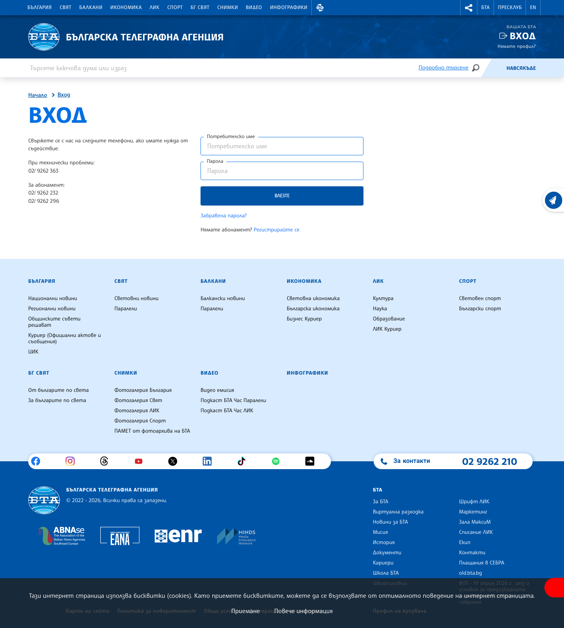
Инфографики (288, 7)
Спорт (175, 7)
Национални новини (52, 298)
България (39, 7)
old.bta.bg (470, 573)
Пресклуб (510, 7)
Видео (254, 7)
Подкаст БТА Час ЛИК (227, 411)
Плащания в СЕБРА (481, 563)
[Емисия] (493, 68)
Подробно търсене (443, 67)
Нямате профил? (516, 46)
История (384, 542)
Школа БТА (386, 573)
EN (533, 7)
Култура (383, 298)
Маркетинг (473, 512)
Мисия (380, 532)
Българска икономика (313, 309)
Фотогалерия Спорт (140, 421)
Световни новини (136, 298)
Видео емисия (217, 390)
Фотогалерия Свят (138, 400)
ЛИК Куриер (387, 329)
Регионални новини (52, 309)
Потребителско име (231, 136)
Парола (215, 161)
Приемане (245, 611)
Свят (65, 7)
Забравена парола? (224, 216)
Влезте (282, 195)
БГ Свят (200, 7)
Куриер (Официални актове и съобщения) (64, 338)
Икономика (126, 7)
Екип (464, 542)
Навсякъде (521, 68)
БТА (485, 7)
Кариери (383, 563)
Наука (380, 309)
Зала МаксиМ (475, 522)
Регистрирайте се (277, 230)
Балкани (90, 7)
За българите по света (57, 400)
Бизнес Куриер (304, 319)
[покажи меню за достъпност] (554, 587)
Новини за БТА (390, 522)
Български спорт (480, 309)
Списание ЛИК (476, 532)
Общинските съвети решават (54, 322)
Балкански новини (223, 298)
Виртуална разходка (398, 512)
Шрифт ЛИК (474, 502)
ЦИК (33, 352)
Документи (387, 553)
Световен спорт (480, 298)
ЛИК (154, 7)
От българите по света (58, 390)
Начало (37, 95)
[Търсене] (475, 67)
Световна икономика (313, 298)
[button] (320, 7)
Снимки (227, 7)
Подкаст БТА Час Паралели (233, 400)
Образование (389, 319)
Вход (523, 36)
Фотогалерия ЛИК (136, 411)
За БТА (380, 502)
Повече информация (303, 611)
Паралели (125, 309)
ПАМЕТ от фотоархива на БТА (152, 431)
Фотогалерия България (143, 390)
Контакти (472, 553)
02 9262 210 (489, 461)
